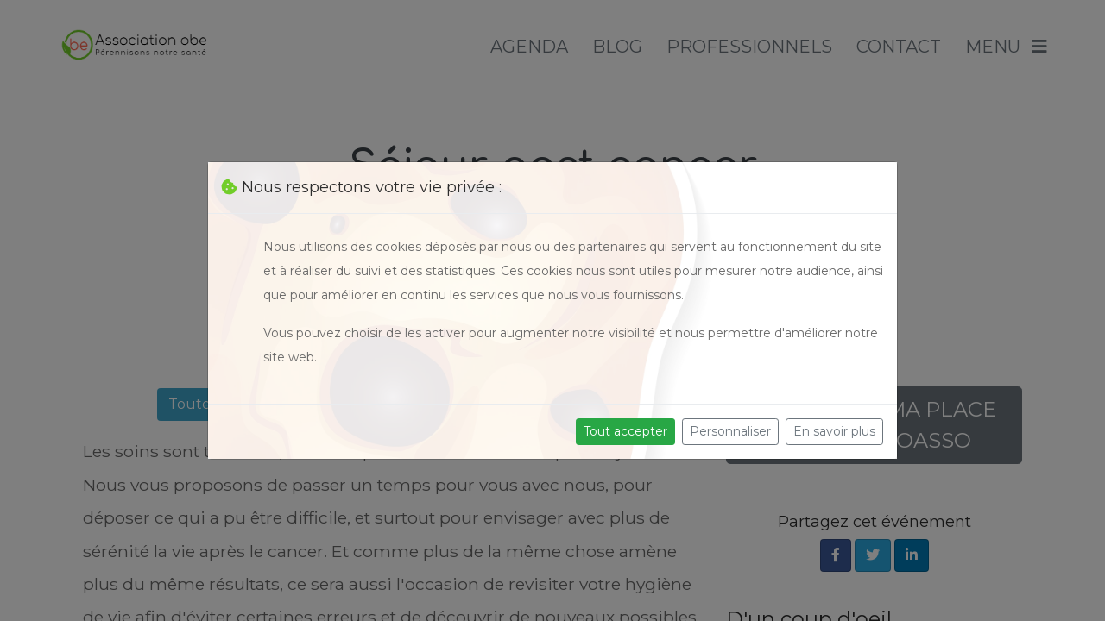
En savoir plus (834, 431)
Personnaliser (730, 431)
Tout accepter (625, 431)
